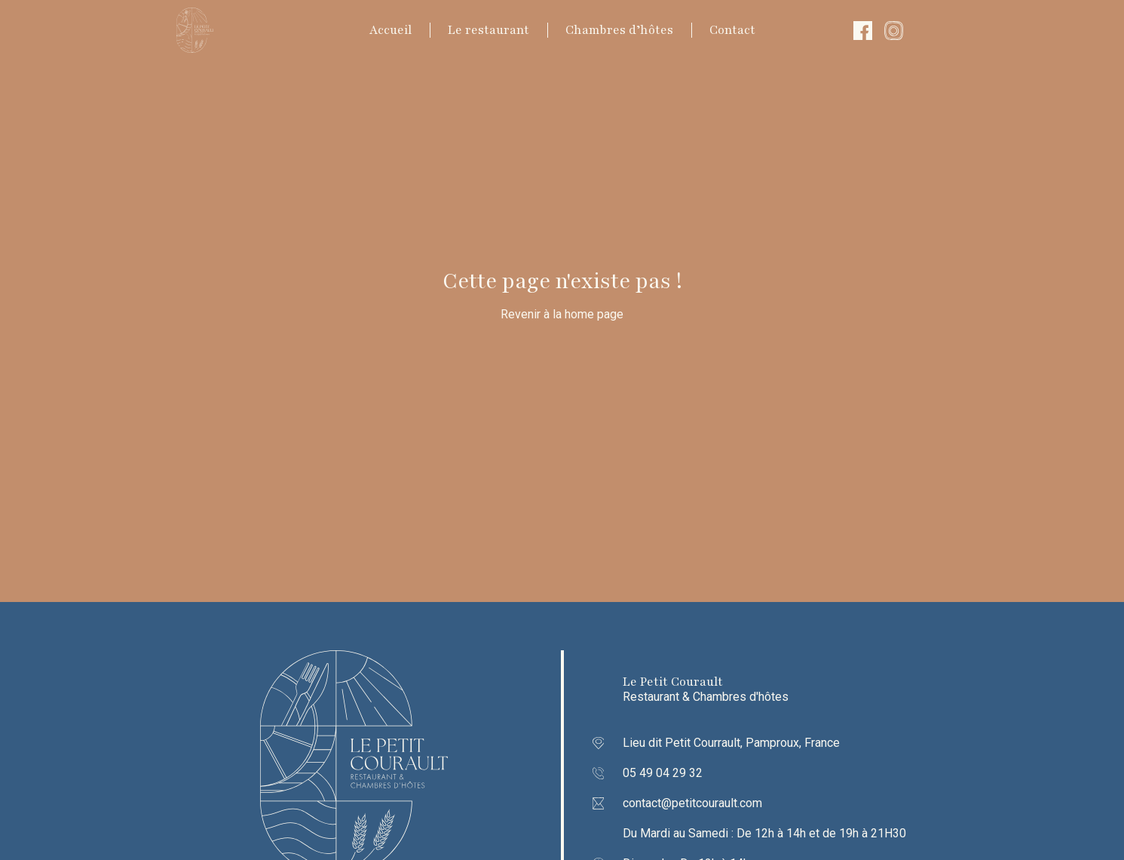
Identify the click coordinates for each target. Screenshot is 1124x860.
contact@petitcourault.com (692, 803)
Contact (732, 30)
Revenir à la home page (562, 314)
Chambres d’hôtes (619, 30)
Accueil (390, 30)
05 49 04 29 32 (663, 773)
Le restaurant (488, 30)
